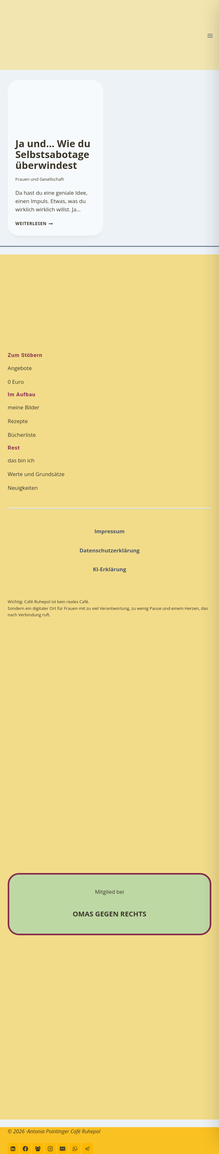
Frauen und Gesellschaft (39, 179)
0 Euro (16, 381)
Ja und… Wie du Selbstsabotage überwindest (52, 154)
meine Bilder (23, 407)
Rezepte (18, 421)
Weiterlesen (34, 223)
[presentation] (55, 105)
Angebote (20, 368)
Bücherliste (22, 434)
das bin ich (21, 460)
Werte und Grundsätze (36, 474)
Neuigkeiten (23, 487)
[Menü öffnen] (210, 36)
